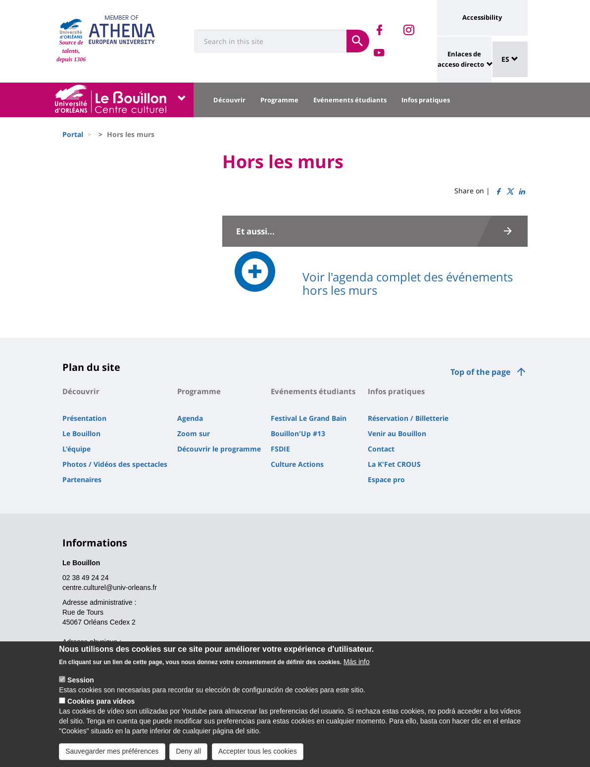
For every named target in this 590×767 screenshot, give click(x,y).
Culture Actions (297, 464)
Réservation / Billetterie (408, 418)
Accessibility (482, 17)
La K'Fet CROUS (394, 464)
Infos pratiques (425, 99)
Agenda (190, 418)
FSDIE (280, 448)
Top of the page (480, 371)
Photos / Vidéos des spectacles (114, 464)
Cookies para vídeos (101, 709)
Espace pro (386, 479)
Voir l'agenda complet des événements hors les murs (407, 283)
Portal (72, 134)
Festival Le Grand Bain (308, 418)
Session (80, 688)
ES (509, 59)
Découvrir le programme (219, 448)
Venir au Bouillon (397, 433)
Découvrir (229, 99)
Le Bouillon (81, 433)
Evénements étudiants (350, 99)
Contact (381, 448)
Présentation (84, 418)
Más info (357, 670)
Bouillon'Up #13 (298, 433)
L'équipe (76, 448)
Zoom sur (193, 433)
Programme (279, 99)
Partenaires (81, 479)
